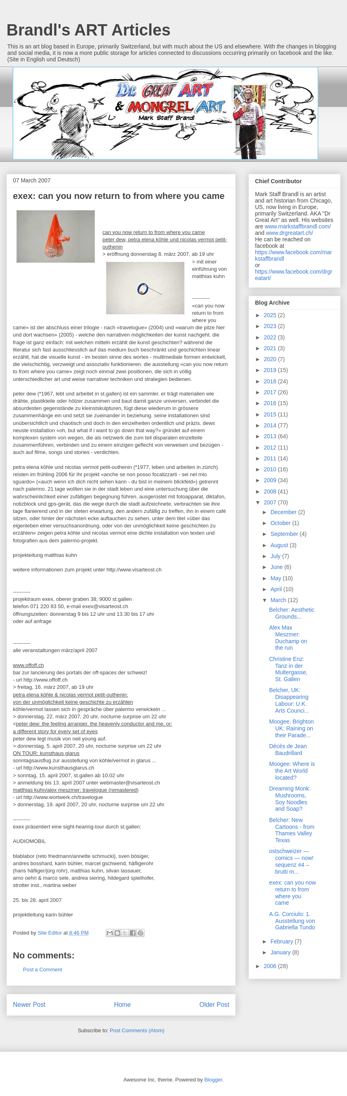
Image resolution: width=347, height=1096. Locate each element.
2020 (271, 359)
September (284, 534)
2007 (271, 502)
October (281, 523)
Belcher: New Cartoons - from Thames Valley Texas (291, 830)
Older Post (214, 1004)
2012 (271, 447)
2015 (271, 414)
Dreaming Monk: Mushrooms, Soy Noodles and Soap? (290, 798)
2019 (271, 370)
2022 (271, 337)
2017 (271, 392)
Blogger (213, 1080)
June (277, 567)
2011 (271, 458)
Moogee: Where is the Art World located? (292, 771)
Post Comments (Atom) (137, 1030)
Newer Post (29, 1004)
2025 (271, 315)
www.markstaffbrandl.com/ (298, 226)
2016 (271, 403)
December (284, 512)
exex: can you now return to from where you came (292, 892)
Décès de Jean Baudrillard (288, 749)
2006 (271, 966)
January (281, 952)
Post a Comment (42, 969)
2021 (271, 348)
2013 (271, 436)
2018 (271, 381)
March (279, 600)
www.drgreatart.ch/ (289, 233)
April (276, 589)
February (282, 941)
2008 (271, 491)
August (279, 545)
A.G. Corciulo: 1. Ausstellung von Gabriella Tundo (292, 921)
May (276, 578)
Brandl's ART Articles (88, 30)
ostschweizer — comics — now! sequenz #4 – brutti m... (291, 861)
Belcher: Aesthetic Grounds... (291, 613)
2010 (271, 469)
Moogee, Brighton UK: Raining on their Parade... (291, 728)
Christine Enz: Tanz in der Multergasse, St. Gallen (288, 669)
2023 (271, 326)
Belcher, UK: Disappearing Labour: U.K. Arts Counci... (289, 700)
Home (122, 1004)
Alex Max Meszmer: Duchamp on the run (288, 637)
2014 (271, 425)
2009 (271, 480)
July (276, 556)
